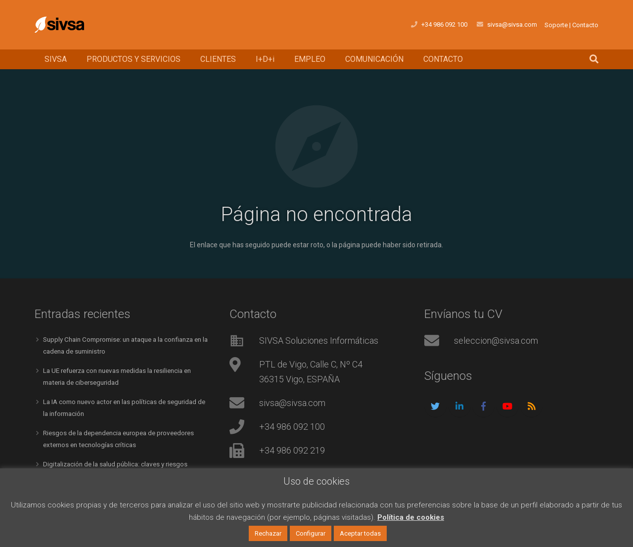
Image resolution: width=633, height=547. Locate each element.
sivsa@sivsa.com (292, 403)
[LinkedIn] (460, 406)
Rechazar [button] (268, 533)
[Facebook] (483, 406)
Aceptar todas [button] (360, 533)
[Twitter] (435, 406)
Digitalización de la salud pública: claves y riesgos (119, 462)
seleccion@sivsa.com (496, 340)
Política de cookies (410, 517)
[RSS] (531, 406)
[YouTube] (508, 406)
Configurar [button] (310, 533)
